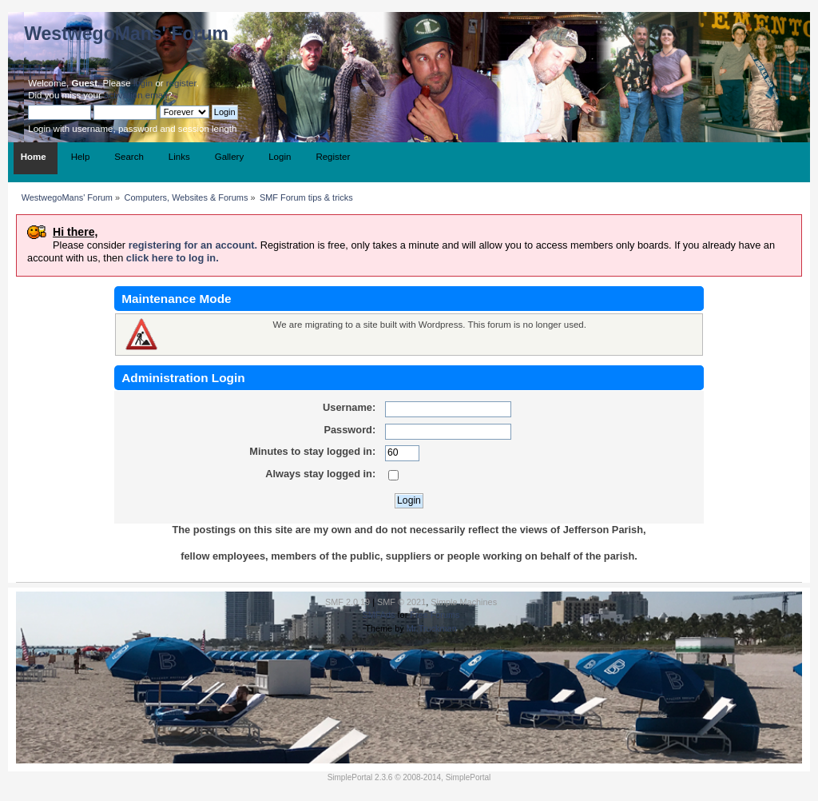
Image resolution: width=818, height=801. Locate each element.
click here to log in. (172, 258)
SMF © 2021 (401, 602)
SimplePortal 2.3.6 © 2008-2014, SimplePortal (409, 777)
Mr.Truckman (432, 628)
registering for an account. (193, 245)
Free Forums (434, 615)
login (143, 83)
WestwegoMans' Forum (126, 33)
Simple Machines (464, 602)
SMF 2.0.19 (347, 602)
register (181, 83)
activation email (135, 95)
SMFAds (378, 615)
